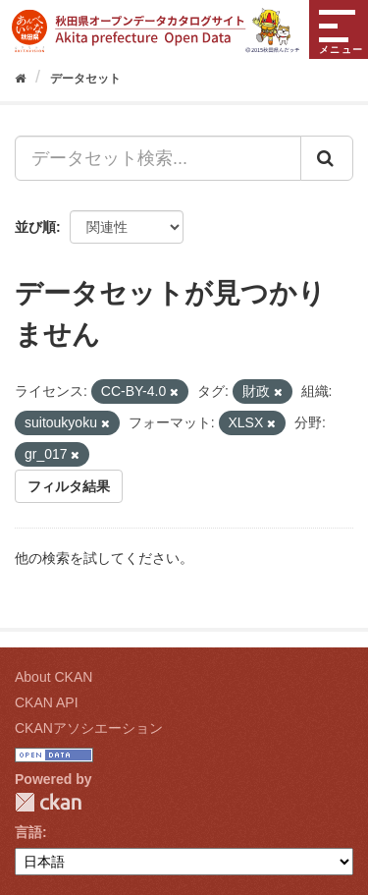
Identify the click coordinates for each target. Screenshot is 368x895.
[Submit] (326, 158)
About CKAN (53, 677)
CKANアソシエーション (89, 728)
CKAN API (47, 702)
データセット (85, 78)
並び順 (35, 227)
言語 (28, 832)
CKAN (48, 802)
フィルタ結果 (68, 486)
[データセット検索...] (158, 158)
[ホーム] (20, 78)
